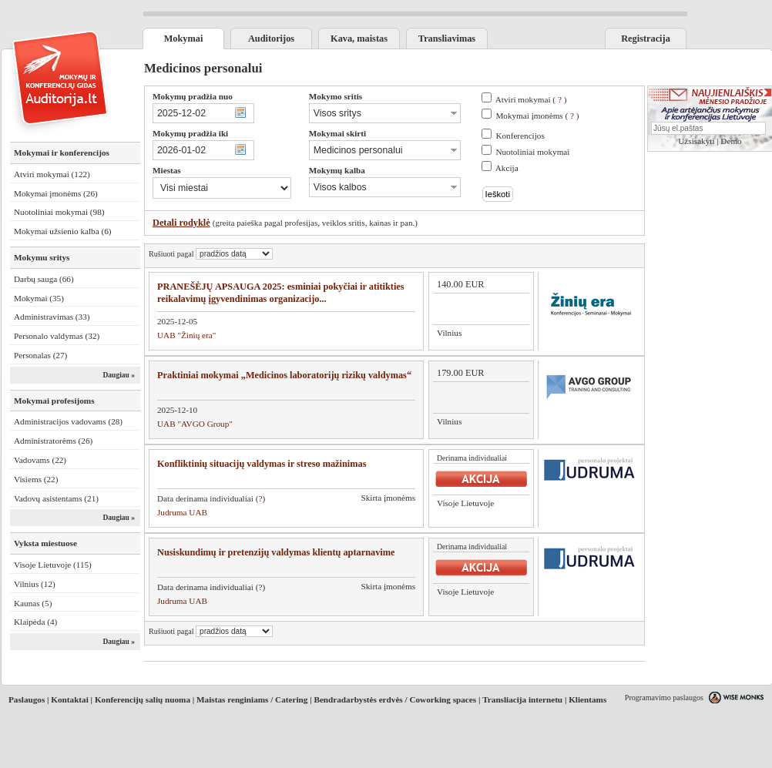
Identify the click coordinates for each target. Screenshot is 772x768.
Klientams (587, 699)
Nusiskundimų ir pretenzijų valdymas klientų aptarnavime (275, 552)
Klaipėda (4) (35, 621)
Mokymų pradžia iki (190, 133)
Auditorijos (271, 38)
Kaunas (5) (33, 603)
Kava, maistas (359, 38)
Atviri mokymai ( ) (531, 99)
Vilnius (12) (34, 584)
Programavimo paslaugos (664, 697)
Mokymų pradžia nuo (193, 96)
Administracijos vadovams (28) (68, 421)
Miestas (167, 170)
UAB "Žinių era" (186, 335)
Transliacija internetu (522, 699)
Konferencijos (519, 135)
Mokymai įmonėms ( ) (537, 115)
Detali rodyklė (181, 222)
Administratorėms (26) (53, 440)
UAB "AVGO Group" (195, 423)
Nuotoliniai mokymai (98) (59, 211)
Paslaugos (26, 699)
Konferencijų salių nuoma (142, 699)
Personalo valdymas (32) (56, 335)
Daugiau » (118, 375)
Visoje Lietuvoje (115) (53, 564)
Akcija (507, 168)
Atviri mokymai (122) (52, 174)
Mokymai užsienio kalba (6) (62, 231)
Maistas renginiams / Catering (251, 699)
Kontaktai (70, 699)
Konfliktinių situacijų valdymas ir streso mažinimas (261, 463)
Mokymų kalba (337, 170)
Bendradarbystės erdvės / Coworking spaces (395, 699)
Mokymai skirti (337, 133)
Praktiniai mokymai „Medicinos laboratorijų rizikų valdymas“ (284, 375)
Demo (730, 141)
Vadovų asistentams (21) (56, 498)
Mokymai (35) (39, 298)
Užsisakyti (696, 141)
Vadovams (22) (40, 459)
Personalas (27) (40, 355)
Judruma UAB (182, 512)
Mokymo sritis (335, 96)
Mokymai (183, 38)
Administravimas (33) (52, 316)
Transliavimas (446, 38)
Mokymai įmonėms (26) (56, 193)
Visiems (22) (36, 479)
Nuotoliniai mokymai (532, 151)
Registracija (645, 38)
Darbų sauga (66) (44, 278)
